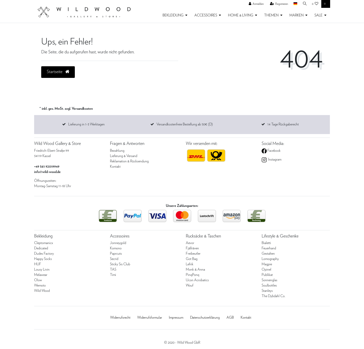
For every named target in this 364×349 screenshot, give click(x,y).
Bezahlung (117, 150)
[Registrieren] (278, 4)
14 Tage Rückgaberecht (283, 124)
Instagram (274, 159)
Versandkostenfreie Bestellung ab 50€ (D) (184, 124)
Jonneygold (118, 243)
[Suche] (304, 4)
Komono (116, 248)
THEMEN (271, 15)
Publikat (267, 275)
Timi (113, 275)
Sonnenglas (269, 280)
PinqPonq (192, 275)
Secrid (114, 259)
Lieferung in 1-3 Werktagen (86, 124)
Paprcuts (116, 253)
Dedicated (41, 248)
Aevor (190, 243)
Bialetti (266, 243)
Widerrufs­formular (149, 317)
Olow (38, 280)
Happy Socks (43, 259)
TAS (113, 269)
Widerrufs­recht (120, 317)
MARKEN (296, 15)
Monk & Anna (195, 269)
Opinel (266, 269)
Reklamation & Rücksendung (129, 161)
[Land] (294, 4)
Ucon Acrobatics (197, 280)
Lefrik (189, 264)
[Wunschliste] (315, 4)
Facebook (274, 150)
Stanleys (267, 291)
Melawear (40, 275)
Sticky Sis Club (120, 264)
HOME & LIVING (240, 15)
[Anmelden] (255, 4)
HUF (37, 264)
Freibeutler (193, 253)
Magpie (267, 264)
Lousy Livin (42, 269)
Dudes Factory (44, 253)
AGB (230, 317)
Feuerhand (269, 248)
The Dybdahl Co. (273, 296)
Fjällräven (192, 248)
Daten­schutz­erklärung (205, 317)
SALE (318, 15)
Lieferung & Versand (123, 156)
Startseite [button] (58, 72)
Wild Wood (42, 291)
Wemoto (40, 285)
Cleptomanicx (43, 243)
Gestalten (268, 253)
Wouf (189, 285)
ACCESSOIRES (205, 15)
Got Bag (191, 259)
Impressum (176, 317)
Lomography (270, 259)
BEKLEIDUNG (173, 15)
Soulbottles (269, 285)
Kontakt (115, 166)
